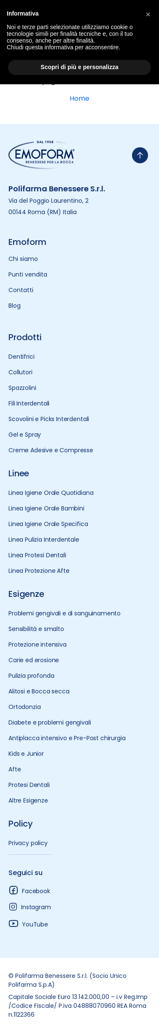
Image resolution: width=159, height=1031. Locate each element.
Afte (14, 769)
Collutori (20, 372)
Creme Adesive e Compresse (50, 450)
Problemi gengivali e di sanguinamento (64, 613)
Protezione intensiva (37, 644)
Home (79, 98)
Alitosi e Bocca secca (39, 691)
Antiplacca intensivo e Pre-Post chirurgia (66, 738)
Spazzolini (22, 388)
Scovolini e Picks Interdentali (48, 419)
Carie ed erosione (33, 660)
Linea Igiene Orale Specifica (48, 524)
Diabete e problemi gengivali (49, 722)
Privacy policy (28, 843)
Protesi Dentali (29, 785)
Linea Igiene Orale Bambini (46, 508)
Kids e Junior (26, 753)
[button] (148, 13)
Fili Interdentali (28, 403)
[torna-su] (140, 155)
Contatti (20, 290)
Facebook (29, 890)
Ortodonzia (24, 707)
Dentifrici (21, 356)
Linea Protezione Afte (39, 571)
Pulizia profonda (31, 675)
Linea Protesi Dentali (37, 555)
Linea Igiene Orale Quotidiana (50, 493)
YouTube (28, 923)
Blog (14, 305)
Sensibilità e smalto (36, 629)
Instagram (29, 906)
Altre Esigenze (28, 800)
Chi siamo (23, 259)
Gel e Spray (24, 434)
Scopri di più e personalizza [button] (79, 67)
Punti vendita (27, 274)
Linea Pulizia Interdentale (43, 539)
